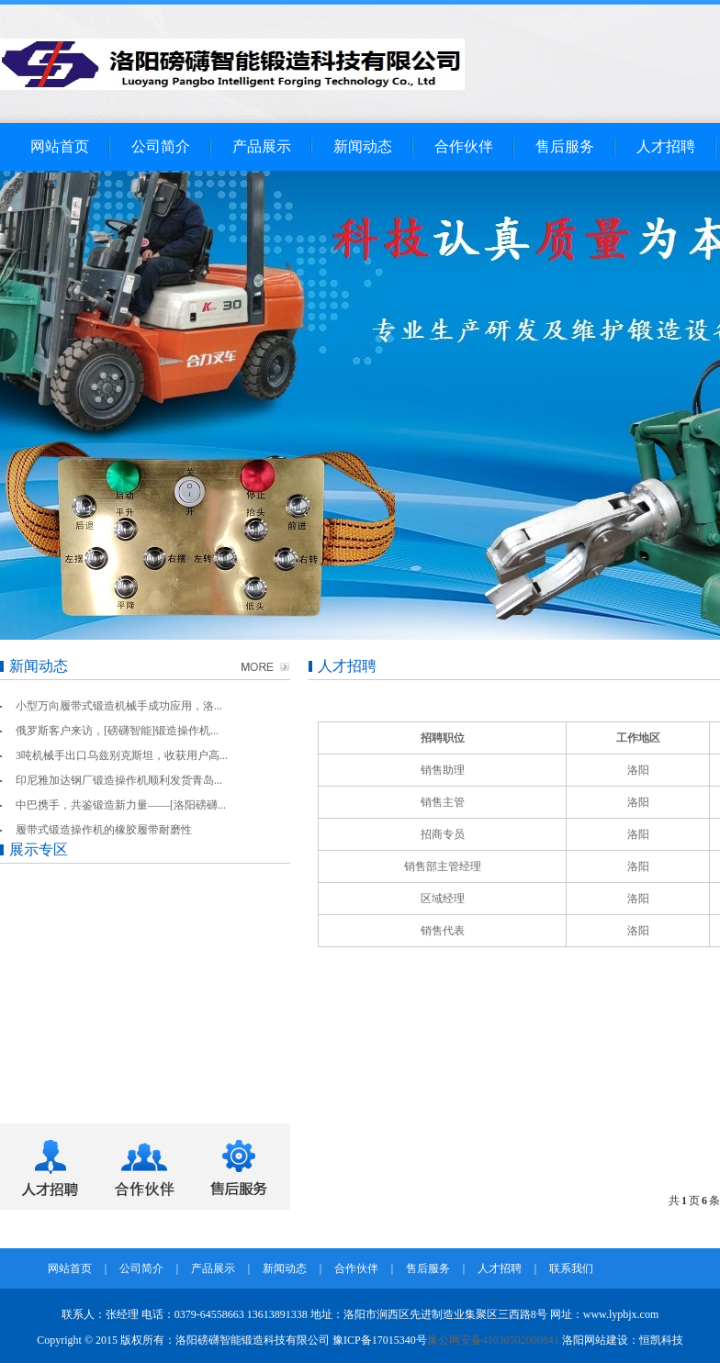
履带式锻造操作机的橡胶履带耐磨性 (104, 829)
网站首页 (59, 146)
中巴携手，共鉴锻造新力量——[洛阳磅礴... (121, 805)
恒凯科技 (661, 1340)
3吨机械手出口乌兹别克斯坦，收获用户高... (122, 755)
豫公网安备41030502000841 (493, 1340)
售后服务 (564, 146)
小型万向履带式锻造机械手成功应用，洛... (119, 705)
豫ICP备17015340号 (379, 1340)
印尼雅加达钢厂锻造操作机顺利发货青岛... (119, 780)
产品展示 (261, 146)
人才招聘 (665, 146)
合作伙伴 (463, 146)
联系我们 (571, 1268)
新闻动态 (362, 146)
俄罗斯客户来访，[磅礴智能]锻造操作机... (117, 730)
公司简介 (160, 146)
